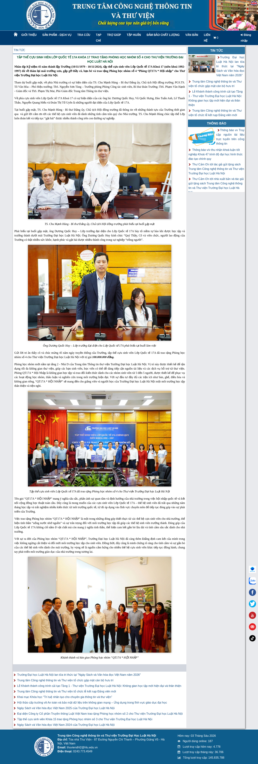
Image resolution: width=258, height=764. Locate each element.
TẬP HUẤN (134, 34)
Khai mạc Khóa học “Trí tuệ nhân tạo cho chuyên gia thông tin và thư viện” (64, 697)
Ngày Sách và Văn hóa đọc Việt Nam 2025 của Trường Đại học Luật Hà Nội (66, 708)
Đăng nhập (246, 37)
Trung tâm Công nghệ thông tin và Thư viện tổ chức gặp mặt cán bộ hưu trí (65, 680)
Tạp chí (98, 37)
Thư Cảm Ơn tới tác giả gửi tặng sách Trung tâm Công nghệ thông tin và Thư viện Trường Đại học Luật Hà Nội (216, 169)
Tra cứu (83, 34)
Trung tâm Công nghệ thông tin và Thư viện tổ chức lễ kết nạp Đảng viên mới (66, 691)
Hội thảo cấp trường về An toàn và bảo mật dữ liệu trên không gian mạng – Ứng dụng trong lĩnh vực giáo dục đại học (92, 702)
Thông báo (216, 123)
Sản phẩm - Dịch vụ (56, 34)
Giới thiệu (29, 34)
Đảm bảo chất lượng (163, 34)
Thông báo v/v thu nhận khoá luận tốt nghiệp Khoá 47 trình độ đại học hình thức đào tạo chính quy (215, 154)
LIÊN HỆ (207, 37)
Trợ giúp (114, 34)
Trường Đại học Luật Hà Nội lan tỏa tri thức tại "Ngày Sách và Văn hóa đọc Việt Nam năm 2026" (79, 674)
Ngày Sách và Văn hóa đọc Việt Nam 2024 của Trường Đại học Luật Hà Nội (66, 724)
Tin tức (19, 50)
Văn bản (191, 34)
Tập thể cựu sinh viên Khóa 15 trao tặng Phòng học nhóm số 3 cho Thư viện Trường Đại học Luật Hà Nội (84, 719)
